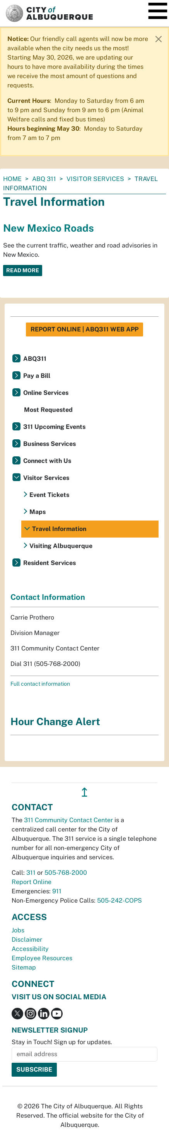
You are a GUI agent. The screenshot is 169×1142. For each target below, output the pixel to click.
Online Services (45, 392)
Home (12, 179)
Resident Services (49, 563)
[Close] (158, 39)
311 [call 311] (31, 872)
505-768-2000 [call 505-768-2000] (65, 872)
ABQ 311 (44, 179)
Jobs (18, 930)
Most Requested (48, 409)
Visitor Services (95, 179)
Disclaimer (27, 939)
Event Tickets (49, 494)
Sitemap (24, 967)
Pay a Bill (36, 375)
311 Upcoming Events (54, 426)
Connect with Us (47, 460)
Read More (22, 270)
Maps (37, 512)
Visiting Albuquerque (60, 546)
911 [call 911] (56, 891)
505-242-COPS (119, 900)
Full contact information (40, 684)
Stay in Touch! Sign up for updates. (62, 1042)
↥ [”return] (84, 792)
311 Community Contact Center (68, 820)
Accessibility (30, 949)
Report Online (31, 882)
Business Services (49, 443)
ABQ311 (34, 358)
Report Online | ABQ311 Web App (84, 329)
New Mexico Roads (48, 228)
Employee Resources (42, 958)
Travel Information (59, 529)
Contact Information (47, 597)
